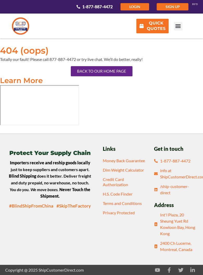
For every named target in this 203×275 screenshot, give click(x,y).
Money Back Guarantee (124, 160)
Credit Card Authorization (115, 182)
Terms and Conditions (122, 203)
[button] (178, 26)
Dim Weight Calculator (123, 169)
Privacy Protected (119, 212)
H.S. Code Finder (117, 193)
